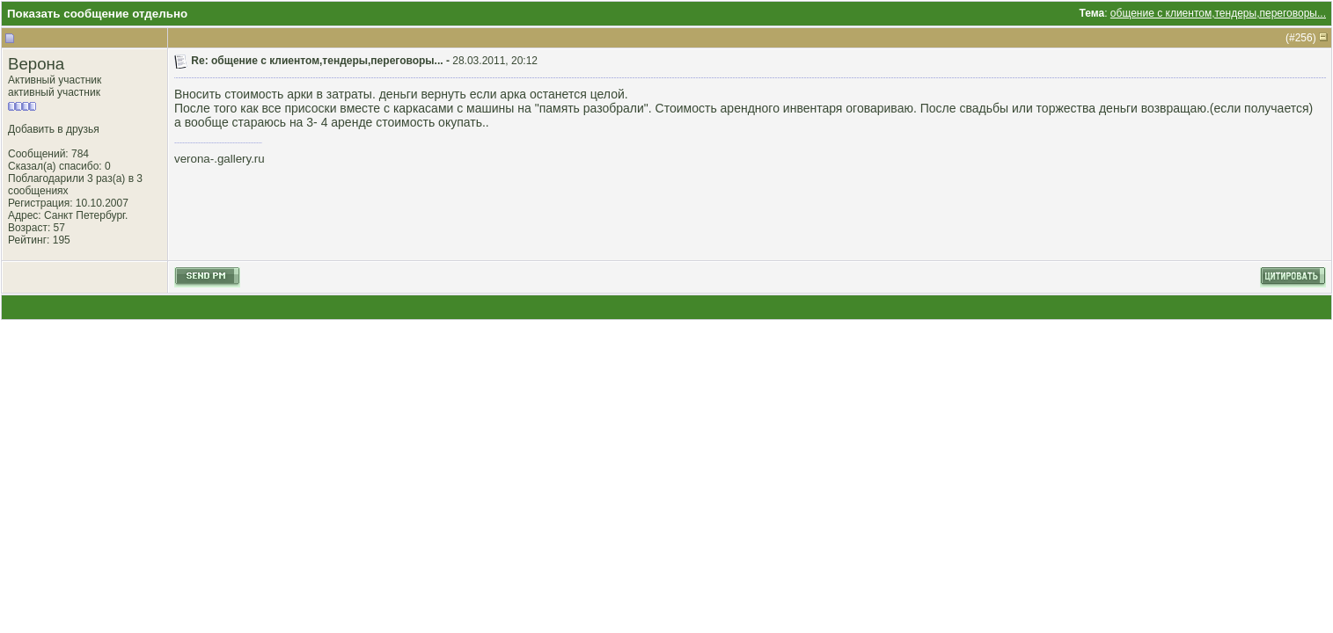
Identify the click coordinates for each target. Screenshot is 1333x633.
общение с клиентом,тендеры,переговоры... (1218, 13)
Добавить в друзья (53, 129)
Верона (36, 64)
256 (1304, 38)
